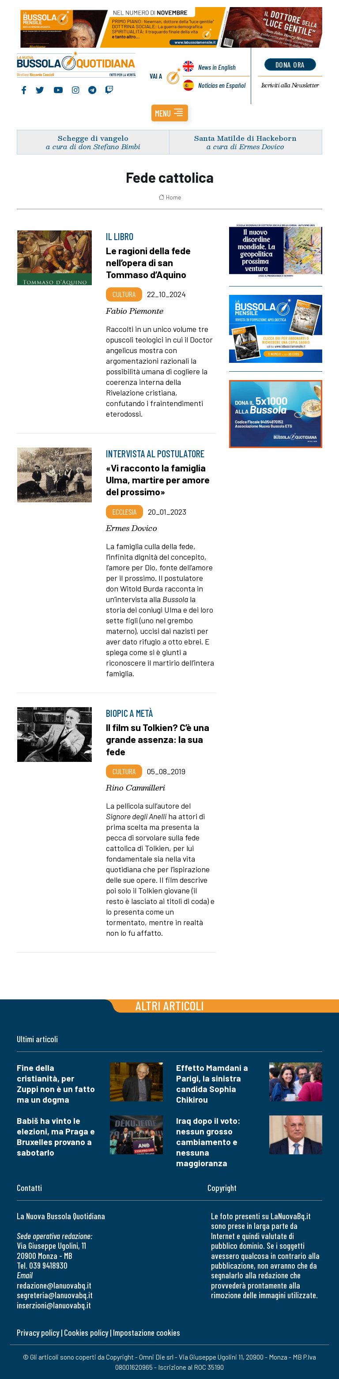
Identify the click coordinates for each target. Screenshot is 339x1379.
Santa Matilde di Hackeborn (245, 137)
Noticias (221, 85)
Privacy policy (38, 1332)
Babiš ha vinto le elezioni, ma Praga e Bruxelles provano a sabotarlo (56, 1136)
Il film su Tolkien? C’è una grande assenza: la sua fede (157, 739)
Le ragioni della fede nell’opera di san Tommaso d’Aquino (148, 262)
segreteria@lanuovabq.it (55, 1295)
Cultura (124, 294)
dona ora (290, 64)
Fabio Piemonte (134, 310)
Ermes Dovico (131, 528)
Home (169, 197)
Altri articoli (170, 1005)
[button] (170, 113)
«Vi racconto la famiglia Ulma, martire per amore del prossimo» (158, 479)
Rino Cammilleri (135, 787)
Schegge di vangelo (93, 137)
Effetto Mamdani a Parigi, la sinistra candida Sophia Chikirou (212, 1083)
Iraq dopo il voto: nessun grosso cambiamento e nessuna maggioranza (208, 1141)
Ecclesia (124, 511)
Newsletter (290, 85)
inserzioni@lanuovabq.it (54, 1305)
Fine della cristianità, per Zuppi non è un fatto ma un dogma (56, 1083)
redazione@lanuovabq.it (54, 1285)
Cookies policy (86, 1332)
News (217, 67)
